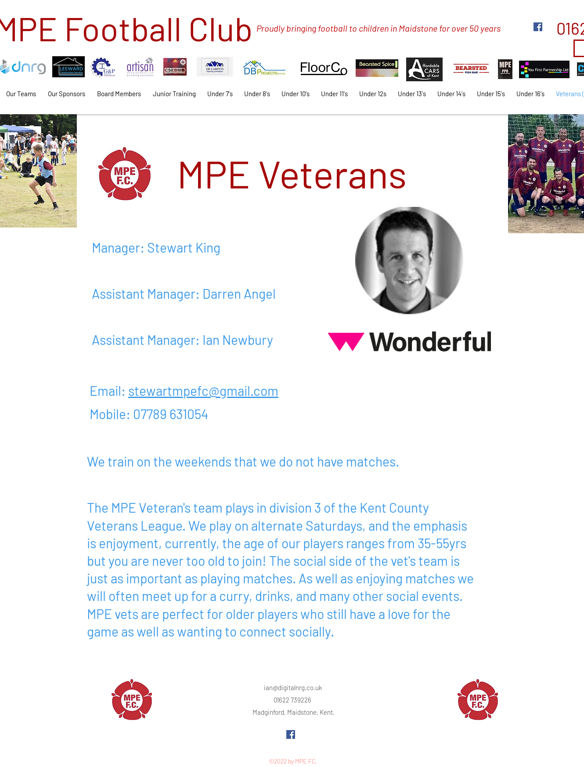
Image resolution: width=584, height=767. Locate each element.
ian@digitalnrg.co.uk (293, 687)
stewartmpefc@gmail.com (203, 390)
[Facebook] (538, 26)
